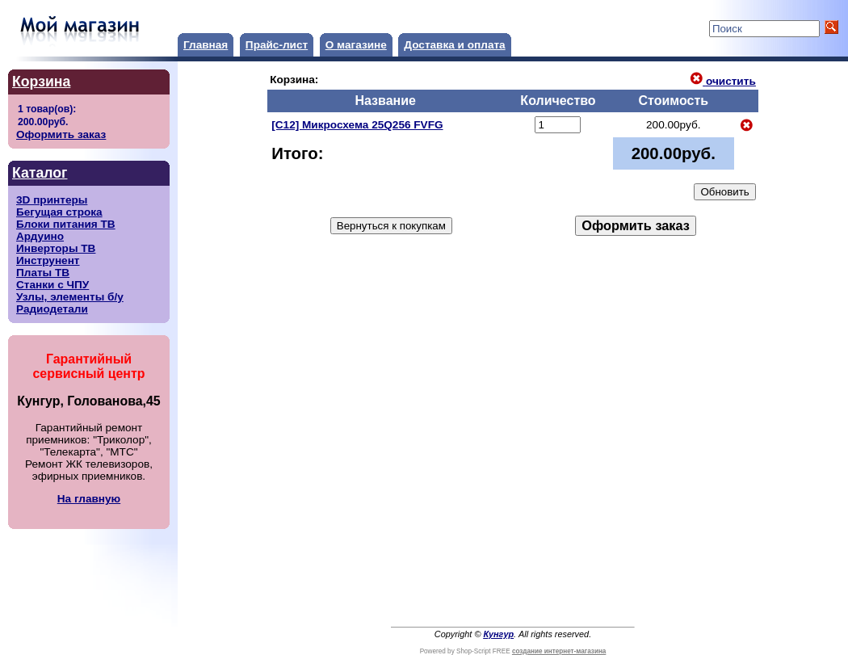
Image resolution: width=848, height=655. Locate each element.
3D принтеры (51, 200)
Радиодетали (52, 309)
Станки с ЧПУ (52, 285)
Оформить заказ (61, 134)
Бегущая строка (59, 212)
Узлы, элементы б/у (70, 297)
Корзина (41, 81)
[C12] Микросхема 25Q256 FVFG (357, 125)
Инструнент (48, 260)
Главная (205, 45)
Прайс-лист (277, 45)
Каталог (39, 173)
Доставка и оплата (454, 45)
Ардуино (40, 236)
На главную (88, 499)
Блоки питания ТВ (65, 224)
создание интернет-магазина (559, 651)
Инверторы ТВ (55, 248)
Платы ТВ (42, 273)
